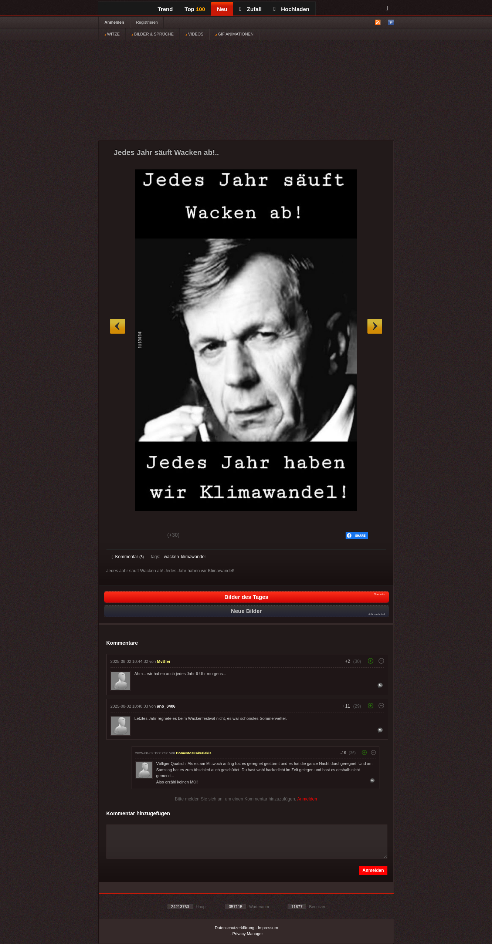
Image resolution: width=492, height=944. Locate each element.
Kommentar (128, 556)
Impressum (268, 928)
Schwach (148, 536)
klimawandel (193, 556)
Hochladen (291, 9)
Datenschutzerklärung (234, 928)
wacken (171, 556)
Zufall (250, 9)
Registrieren (147, 22)
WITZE (112, 34)
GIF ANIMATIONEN (234, 34)
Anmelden (114, 22)
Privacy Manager (248, 933)
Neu (222, 9)
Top (194, 9)
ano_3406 (166, 706)
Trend (165, 9)
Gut (120, 536)
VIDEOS (195, 34)
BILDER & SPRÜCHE (153, 34)
